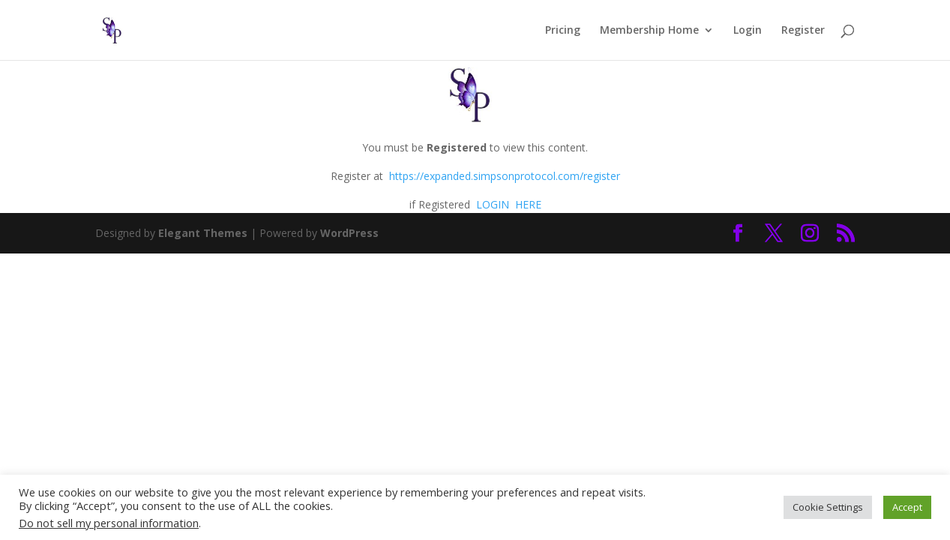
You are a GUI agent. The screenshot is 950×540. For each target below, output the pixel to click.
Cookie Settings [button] (828, 507)
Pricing (562, 31)
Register (803, 31)
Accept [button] (907, 507)
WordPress (349, 233)
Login (747, 31)
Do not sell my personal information (109, 522)
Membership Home (649, 31)
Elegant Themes (202, 233)
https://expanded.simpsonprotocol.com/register (504, 176)
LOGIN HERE (507, 204)
